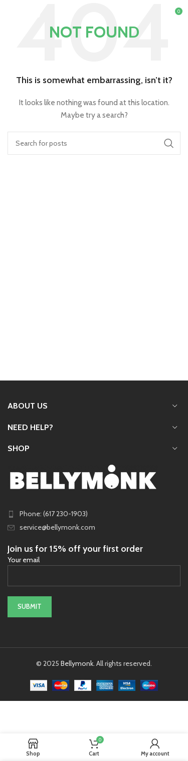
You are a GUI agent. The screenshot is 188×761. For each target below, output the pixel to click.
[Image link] (83, 476)
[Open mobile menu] (24, 15)
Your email (94, 567)
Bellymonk (77, 663)
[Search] (94, 143)
